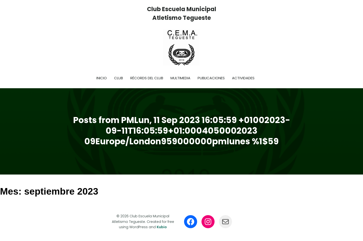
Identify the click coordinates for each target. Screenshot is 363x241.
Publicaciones (211, 77)
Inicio (101, 77)
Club (118, 77)
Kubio (162, 227)
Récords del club (146, 77)
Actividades (243, 77)
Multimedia (180, 77)
